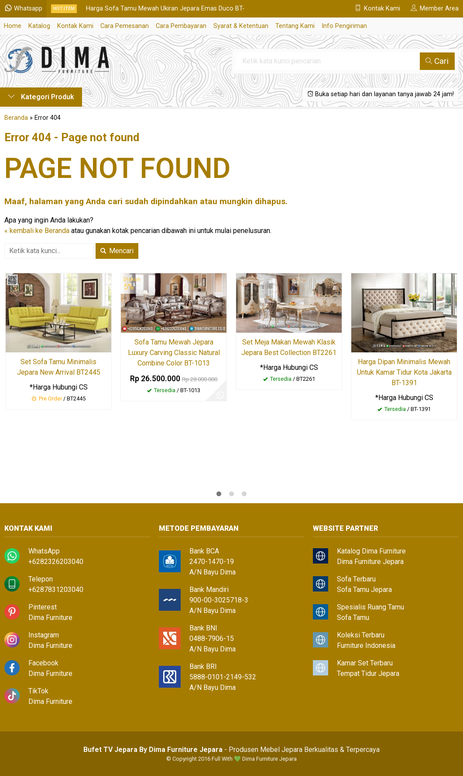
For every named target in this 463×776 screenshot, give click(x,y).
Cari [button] (437, 61)
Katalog (39, 26)
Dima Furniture (50, 617)
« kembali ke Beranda (36, 230)
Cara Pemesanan (124, 26)
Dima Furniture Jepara (370, 561)
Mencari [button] (117, 251)
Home (12, 26)
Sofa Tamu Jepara (364, 589)
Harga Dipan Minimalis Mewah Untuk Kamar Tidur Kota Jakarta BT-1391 (404, 372)
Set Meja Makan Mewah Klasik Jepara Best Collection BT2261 (288, 347)
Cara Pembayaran (181, 26)
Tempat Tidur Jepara (368, 673)
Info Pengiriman (344, 26)
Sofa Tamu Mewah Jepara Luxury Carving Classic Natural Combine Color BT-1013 (174, 352)
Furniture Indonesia (366, 645)
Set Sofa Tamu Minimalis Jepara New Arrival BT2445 (58, 367)
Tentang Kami (295, 26)
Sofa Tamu (353, 617)
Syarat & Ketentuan (240, 26)
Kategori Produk (41, 97)
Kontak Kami (75, 26)
